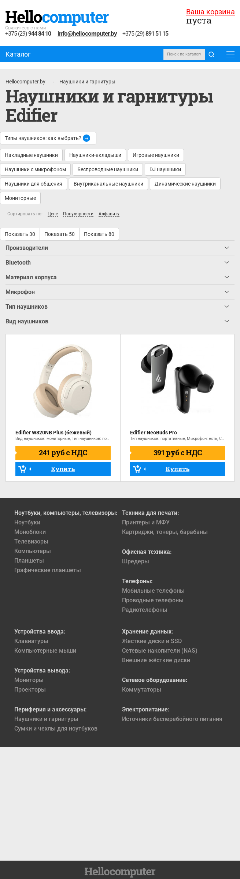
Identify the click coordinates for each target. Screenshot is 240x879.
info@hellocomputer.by (87, 33)
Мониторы (29, 680)
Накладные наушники (31, 155)
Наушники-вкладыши (95, 155)
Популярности (78, 214)
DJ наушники (165, 169)
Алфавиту (109, 214)
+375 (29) (28, 34)
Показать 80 (99, 234)
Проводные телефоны (153, 600)
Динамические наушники (185, 184)
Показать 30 (20, 234)
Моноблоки (30, 531)
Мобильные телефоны (153, 590)
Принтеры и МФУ (146, 522)
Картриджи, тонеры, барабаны (165, 531)
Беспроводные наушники (107, 169)
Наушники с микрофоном (35, 169)
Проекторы (30, 689)
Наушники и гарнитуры (46, 718)
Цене (53, 214)
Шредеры (135, 561)
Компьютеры (32, 551)
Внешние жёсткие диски (156, 660)
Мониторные (20, 198)
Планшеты (29, 560)
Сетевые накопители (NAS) (159, 650)
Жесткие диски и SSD (152, 641)
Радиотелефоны (144, 609)
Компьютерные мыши (45, 650)
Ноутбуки (27, 522)
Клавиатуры (31, 641)
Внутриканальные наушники (108, 184)
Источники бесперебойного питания (172, 718)
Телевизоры (31, 541)
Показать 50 (59, 234)
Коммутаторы (141, 689)
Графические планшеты (47, 570)
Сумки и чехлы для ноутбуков (55, 728)
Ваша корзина (210, 11)
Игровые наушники (156, 155)
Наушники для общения (33, 184)
